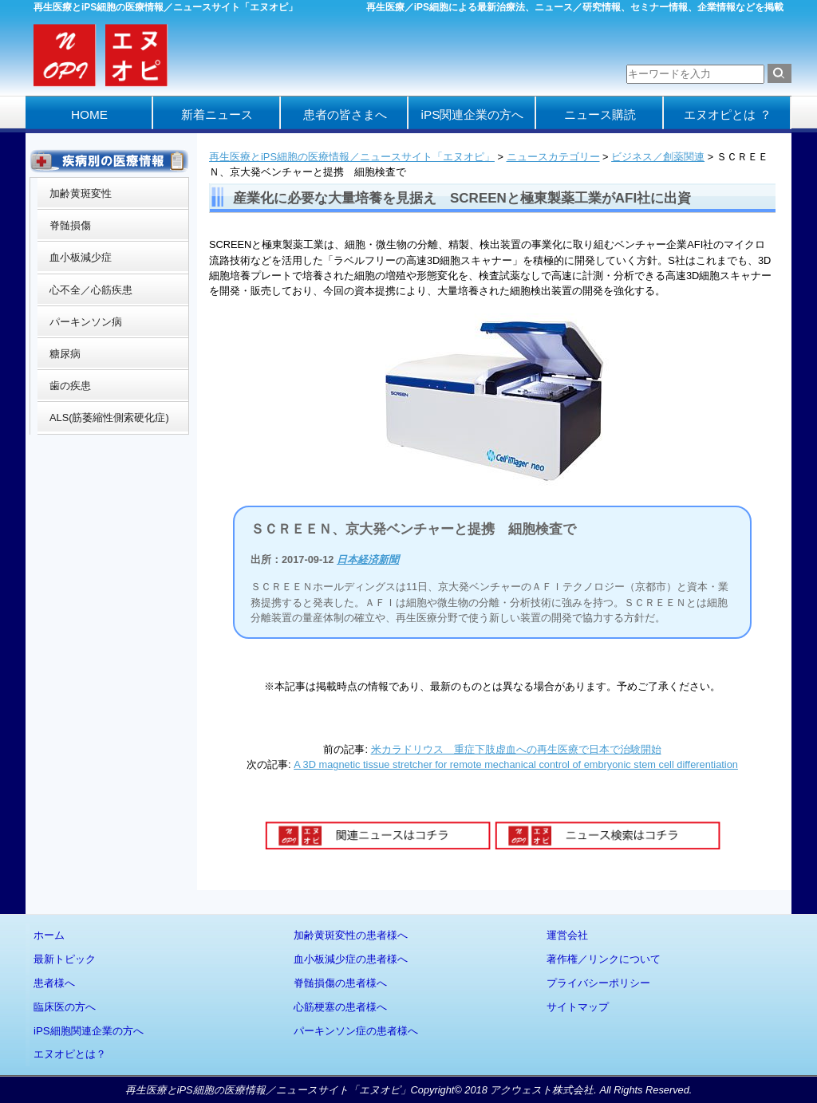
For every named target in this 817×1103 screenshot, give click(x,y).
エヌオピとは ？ (727, 114)
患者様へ (54, 983)
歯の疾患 (70, 386)
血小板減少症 (80, 257)
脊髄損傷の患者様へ (340, 983)
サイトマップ (578, 1007)
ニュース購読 (600, 114)
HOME (89, 114)
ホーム (49, 935)
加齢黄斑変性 (80, 193)
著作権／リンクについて (604, 959)
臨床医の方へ (65, 1007)
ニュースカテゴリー (553, 157)
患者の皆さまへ (345, 114)
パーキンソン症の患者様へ (356, 1031)
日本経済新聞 (368, 559)
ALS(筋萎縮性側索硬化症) (109, 417)
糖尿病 (65, 354)
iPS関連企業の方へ (472, 114)
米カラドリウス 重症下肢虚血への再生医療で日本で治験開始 (516, 749)
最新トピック (65, 959)
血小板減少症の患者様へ (351, 959)
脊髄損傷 (70, 225)
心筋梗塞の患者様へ (340, 1007)
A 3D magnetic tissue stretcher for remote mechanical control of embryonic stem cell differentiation (516, 764)
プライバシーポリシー (598, 983)
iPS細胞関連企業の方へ (89, 1031)
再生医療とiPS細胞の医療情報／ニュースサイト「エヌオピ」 (352, 157)
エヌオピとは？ (70, 1054)
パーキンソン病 (85, 322)
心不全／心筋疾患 (90, 290)
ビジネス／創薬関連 (658, 157)
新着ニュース (217, 114)
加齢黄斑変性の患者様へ (351, 935)
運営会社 (567, 935)
